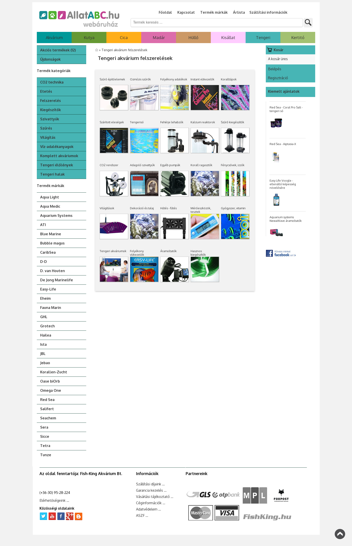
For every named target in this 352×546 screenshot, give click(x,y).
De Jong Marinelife (56, 280)
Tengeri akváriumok (113, 251)
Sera (44, 427)
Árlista (239, 12)
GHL (43, 317)
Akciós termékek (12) (58, 50)
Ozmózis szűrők (140, 79)
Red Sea (47, 399)
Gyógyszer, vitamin (233, 208)
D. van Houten (52, 271)
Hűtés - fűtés (168, 208)
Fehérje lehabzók (171, 122)
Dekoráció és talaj (142, 208)
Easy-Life (48, 289)
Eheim (45, 298)
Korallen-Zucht (53, 372)
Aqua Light (49, 197)
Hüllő (193, 37)
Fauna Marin (50, 307)
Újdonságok (50, 59)
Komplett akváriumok (59, 156)
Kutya (89, 37)
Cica (124, 37)
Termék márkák (214, 12)
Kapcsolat (186, 12)
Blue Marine (50, 234)
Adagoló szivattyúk (142, 165)
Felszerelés (50, 100)
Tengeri (263, 37)
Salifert (47, 409)
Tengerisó (137, 122)
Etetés (46, 91)
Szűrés (46, 128)
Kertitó (297, 37)
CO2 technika (52, 82)
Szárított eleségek (112, 122)
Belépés (274, 69)
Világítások (107, 208)
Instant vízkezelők (202, 79)
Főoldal (165, 12)
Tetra (45, 445)
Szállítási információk (268, 12)
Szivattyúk (49, 119)
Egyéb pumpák (170, 165)
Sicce (44, 436)
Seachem (48, 418)
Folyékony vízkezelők (137, 252)
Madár (159, 37)
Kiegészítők (50, 110)
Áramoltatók (168, 251)
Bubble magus (52, 243)
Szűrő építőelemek (112, 79)
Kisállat (228, 37)
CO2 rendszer (109, 165)
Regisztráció (278, 78)
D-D (43, 261)
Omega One (50, 390)
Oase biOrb (50, 381)
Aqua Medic (50, 206)
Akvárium (54, 37)
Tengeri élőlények (56, 165)
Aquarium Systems (56, 215)
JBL (43, 353)
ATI (43, 224)
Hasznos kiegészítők (198, 252)
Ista (43, 344)
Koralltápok (229, 79)
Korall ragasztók (201, 165)
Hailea (45, 335)
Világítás (47, 137)
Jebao (45, 363)
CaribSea (48, 252)
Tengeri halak (52, 174)
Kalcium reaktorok (203, 122)
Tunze (45, 455)
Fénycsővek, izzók (232, 165)
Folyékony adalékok (173, 79)
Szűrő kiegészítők (232, 122)
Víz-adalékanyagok (56, 146)
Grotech (47, 326)
